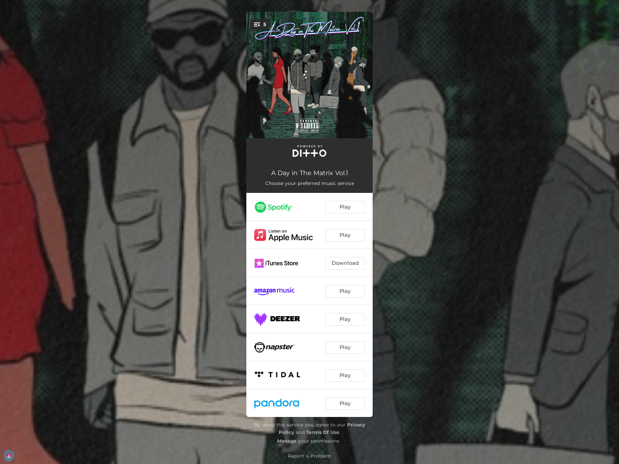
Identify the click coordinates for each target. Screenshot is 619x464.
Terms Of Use (323, 432)
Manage (286, 441)
